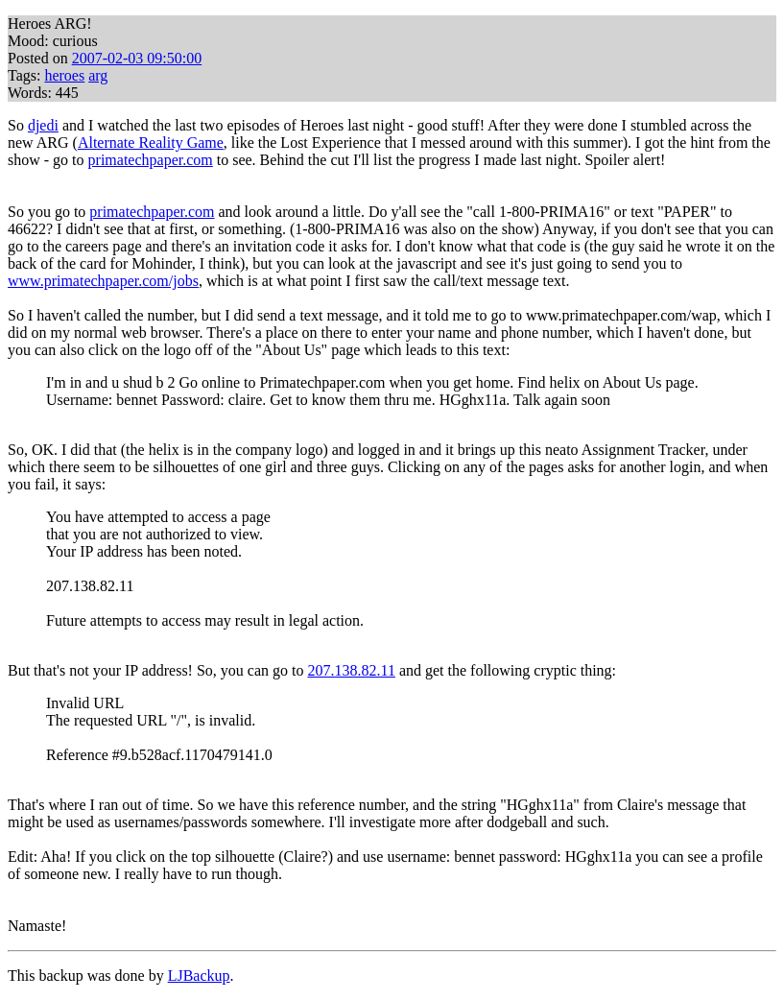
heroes (64, 75)
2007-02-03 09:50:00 (137, 58)
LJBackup (199, 975)
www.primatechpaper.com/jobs (103, 281)
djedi (43, 125)
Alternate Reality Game (151, 142)
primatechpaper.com (150, 160)
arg (97, 75)
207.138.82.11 (350, 670)
